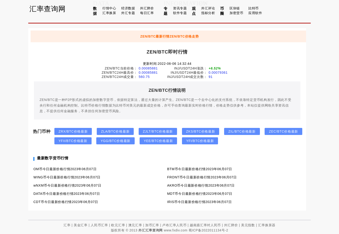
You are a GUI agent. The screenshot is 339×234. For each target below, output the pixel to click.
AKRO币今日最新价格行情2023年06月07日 (201, 185)
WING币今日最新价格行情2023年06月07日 (67, 177)
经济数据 (128, 8)
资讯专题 (180, 8)
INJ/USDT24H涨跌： (190, 68)
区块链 (235, 8)
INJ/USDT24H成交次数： (187, 77)
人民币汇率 (99, 225)
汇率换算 (109, 13)
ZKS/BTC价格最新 (200, 131)
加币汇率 (152, 225)
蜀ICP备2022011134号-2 (208, 230)
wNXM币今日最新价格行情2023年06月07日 (67, 185)
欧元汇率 (118, 225)
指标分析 (208, 13)
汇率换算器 (266, 225)
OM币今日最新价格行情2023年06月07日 (65, 169)
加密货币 (236, 13)
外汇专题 (128, 13)
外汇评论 (208, 8)
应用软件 (255, 13)
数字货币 (106, 100)
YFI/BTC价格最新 (200, 141)
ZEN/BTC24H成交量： (119, 77)
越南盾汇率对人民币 (205, 225)
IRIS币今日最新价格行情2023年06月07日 (199, 202)
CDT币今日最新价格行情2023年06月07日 (65, 202)
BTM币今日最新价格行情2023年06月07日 (199, 169)
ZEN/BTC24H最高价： (119, 72)
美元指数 (248, 225)
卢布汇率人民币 (174, 225)
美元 (132, 105)
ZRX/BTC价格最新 (73, 131)
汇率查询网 (47, 9)
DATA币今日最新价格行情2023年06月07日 (66, 194)
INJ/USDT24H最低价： (189, 72)
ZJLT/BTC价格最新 (158, 131)
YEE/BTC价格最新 (158, 141)
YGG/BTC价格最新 (115, 141)
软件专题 (180, 13)
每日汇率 (147, 13)
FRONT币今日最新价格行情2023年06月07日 (202, 177)
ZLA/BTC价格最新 (115, 131)
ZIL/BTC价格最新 (242, 131)
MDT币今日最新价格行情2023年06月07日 (199, 194)
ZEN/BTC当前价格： (121, 68)
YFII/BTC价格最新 (73, 141)
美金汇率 (81, 225)
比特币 (253, 8)
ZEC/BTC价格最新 (283, 131)
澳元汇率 (135, 225)
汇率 (67, 225)
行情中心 (109, 8)
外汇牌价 (147, 8)
